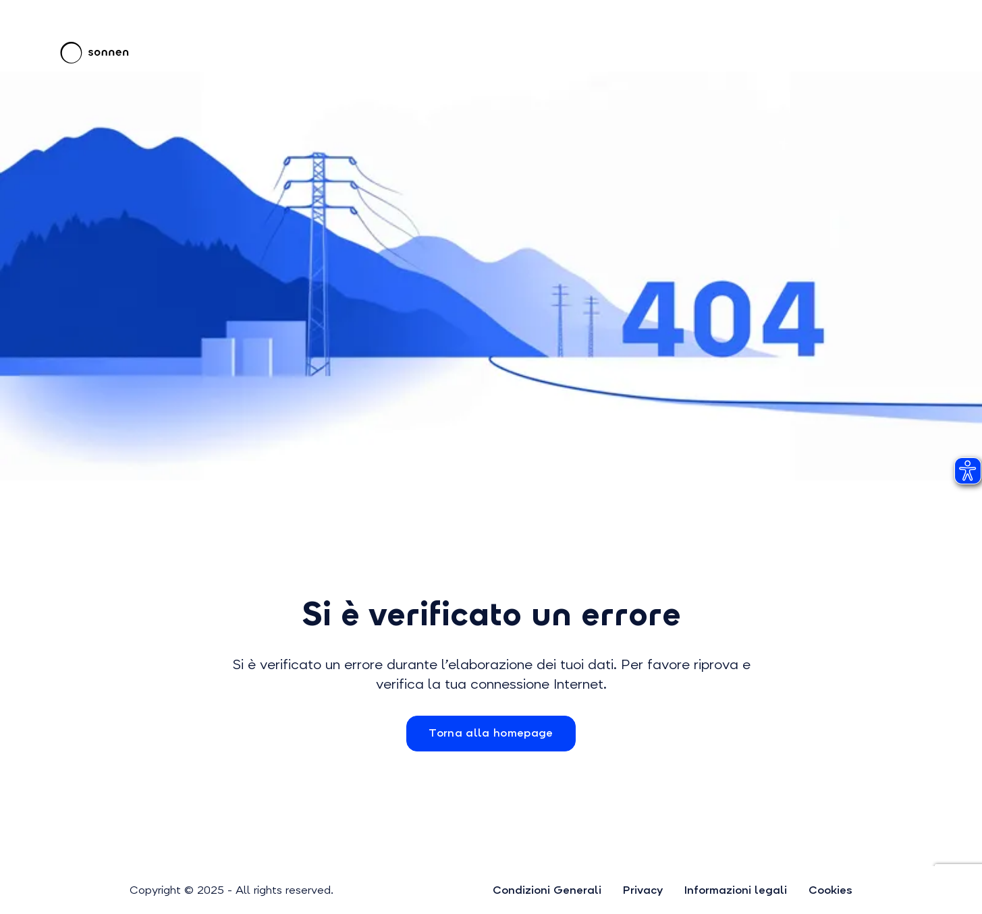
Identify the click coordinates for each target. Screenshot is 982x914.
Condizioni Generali (547, 890)
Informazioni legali (735, 890)
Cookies (830, 890)
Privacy (643, 890)
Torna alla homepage (491, 732)
